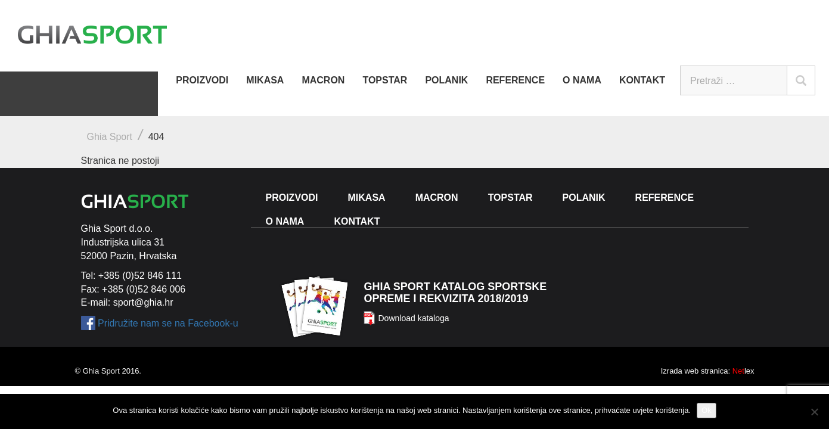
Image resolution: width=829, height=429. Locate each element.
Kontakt (642, 80)
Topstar (384, 80)
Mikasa (265, 80)
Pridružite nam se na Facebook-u (168, 323)
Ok (706, 410)
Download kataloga (413, 318)
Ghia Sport (109, 137)
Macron (323, 80)
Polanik (446, 80)
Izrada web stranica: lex (708, 370)
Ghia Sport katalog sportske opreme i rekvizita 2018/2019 (455, 292)
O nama (582, 80)
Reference (515, 80)
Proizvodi (202, 80)
